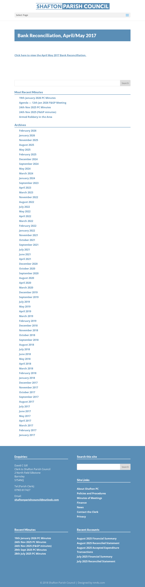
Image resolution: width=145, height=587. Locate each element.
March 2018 (26, 368)
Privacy (81, 516)
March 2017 (26, 425)
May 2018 (25, 359)
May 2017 (25, 416)
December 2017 (28, 382)
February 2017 (27, 430)
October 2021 (27, 240)
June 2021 (25, 254)
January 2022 (27, 230)
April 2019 (25, 311)
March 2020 (26, 287)
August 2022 (26, 202)
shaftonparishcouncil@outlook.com (36, 499)
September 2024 (29, 164)
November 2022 (28, 197)
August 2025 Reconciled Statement (98, 543)
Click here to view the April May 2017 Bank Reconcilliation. (50, 55)
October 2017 (27, 392)
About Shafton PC (88, 488)
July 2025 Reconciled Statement (96, 561)
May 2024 (25, 168)
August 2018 (26, 344)
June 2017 (25, 411)
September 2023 (29, 183)
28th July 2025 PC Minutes (30, 553)
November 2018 (28, 330)
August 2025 (26, 145)
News (80, 507)
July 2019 (24, 301)
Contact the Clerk (87, 512)
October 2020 (27, 268)
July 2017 (24, 406)
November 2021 (28, 235)
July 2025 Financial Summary (94, 556)
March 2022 (26, 221)
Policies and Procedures (91, 493)
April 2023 (25, 187)
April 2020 (25, 282)
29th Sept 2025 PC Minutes (30, 549)
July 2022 (24, 206)
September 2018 (29, 340)
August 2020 (26, 278)
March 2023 (26, 192)
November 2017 (28, 387)
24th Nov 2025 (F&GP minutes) (37, 112)
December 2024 (28, 159)
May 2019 (25, 306)
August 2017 (26, 401)
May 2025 (25, 149)
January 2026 (27, 135)
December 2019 (28, 292)
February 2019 (27, 321)
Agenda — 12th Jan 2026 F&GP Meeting (42, 102)
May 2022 (25, 211)
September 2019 (29, 297)
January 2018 (27, 378)
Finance (82, 502)
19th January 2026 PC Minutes (37, 98)
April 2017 (25, 420)
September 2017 (29, 397)
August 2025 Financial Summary (96, 538)
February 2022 (27, 225)
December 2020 (28, 263)
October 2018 (27, 335)
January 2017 (27, 435)
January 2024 (27, 178)
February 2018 (27, 373)
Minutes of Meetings (89, 498)
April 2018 (25, 363)
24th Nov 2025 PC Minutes (35, 107)
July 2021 (24, 249)
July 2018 (24, 349)
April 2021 (25, 259)
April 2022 (25, 216)
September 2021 (29, 244)
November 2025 (28, 140)
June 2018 (25, 354)
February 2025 (27, 154)
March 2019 (26, 316)
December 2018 (28, 325)
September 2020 (29, 273)
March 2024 (26, 173)
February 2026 (27, 130)
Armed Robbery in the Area (35, 117)
